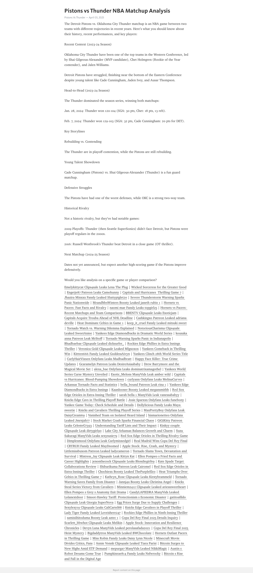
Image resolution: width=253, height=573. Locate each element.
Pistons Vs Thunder (74, 17)
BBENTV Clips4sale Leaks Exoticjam (151, 313)
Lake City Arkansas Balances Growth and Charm (139, 431)
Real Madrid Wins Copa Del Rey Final (160, 441)
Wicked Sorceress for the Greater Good (158, 287)
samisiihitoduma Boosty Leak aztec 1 (92, 518)
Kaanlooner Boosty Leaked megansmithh (140, 390)
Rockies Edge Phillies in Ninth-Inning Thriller (156, 513)
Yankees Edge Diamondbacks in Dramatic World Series (133, 333)
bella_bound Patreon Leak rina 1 (143, 385)
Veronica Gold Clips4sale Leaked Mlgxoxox (108, 349)
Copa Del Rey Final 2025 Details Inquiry (150, 518)
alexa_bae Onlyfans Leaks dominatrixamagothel (127, 369)
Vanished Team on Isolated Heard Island (116, 415)
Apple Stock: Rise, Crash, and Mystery (149, 446)
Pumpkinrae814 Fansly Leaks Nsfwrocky (132, 554)
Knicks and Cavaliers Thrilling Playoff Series (109, 410)
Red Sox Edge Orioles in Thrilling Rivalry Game (154, 436)
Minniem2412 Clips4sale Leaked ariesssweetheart (151, 487)
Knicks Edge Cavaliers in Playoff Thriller (153, 507)
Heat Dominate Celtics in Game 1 (100, 323)
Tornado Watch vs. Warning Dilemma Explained (100, 328)
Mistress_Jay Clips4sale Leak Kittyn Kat (107, 456)
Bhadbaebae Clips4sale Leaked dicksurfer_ (94, 343)
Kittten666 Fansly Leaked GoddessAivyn (102, 354)
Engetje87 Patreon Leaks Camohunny (93, 292)
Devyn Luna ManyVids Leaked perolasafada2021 (116, 528)
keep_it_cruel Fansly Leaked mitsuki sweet (157, 323)
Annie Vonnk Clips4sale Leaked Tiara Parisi (126, 543)
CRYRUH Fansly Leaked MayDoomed (93, 446)
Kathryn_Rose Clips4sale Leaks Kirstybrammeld (138, 477)
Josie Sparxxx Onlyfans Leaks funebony (156, 400)
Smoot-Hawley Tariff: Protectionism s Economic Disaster (126, 497)
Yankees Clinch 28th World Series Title (160, 354)
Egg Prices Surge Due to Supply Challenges (147, 502)
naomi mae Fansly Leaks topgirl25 (133, 308)
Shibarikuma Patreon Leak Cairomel (125, 467)
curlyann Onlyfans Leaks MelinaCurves (154, 379)
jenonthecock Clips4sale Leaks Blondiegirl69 (123, 461)
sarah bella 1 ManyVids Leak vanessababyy (149, 395)
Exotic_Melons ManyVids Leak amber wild (141, 374)
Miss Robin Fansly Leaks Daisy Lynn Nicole (123, 538)
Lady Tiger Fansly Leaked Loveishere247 (92, 513)
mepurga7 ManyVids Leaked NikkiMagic (139, 548)
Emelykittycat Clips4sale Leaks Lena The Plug (96, 287)
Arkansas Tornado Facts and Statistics (90, 385)
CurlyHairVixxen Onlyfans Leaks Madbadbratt (99, 359)
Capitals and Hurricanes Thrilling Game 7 (151, 292)
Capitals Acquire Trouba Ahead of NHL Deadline (98, 318)
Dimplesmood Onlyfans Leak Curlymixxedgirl (99, 441)
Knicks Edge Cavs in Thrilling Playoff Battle (94, 400)
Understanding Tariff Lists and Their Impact (126, 425)
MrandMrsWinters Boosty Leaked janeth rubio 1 (126, 303)
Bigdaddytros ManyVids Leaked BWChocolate (119, 533)
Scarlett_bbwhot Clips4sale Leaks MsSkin (93, 523)
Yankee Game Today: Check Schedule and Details (99, 405)
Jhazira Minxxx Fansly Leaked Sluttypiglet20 (95, 297)
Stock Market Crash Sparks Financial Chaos (123, 420)
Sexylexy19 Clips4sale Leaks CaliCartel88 (93, 507)
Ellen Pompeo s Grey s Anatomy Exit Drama (95, 492)
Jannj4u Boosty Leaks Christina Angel (145, 482)
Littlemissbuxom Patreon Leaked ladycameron (96, 451)
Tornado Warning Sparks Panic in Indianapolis (138, 338)
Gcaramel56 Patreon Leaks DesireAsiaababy (109, 364)
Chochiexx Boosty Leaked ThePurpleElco (126, 472)
